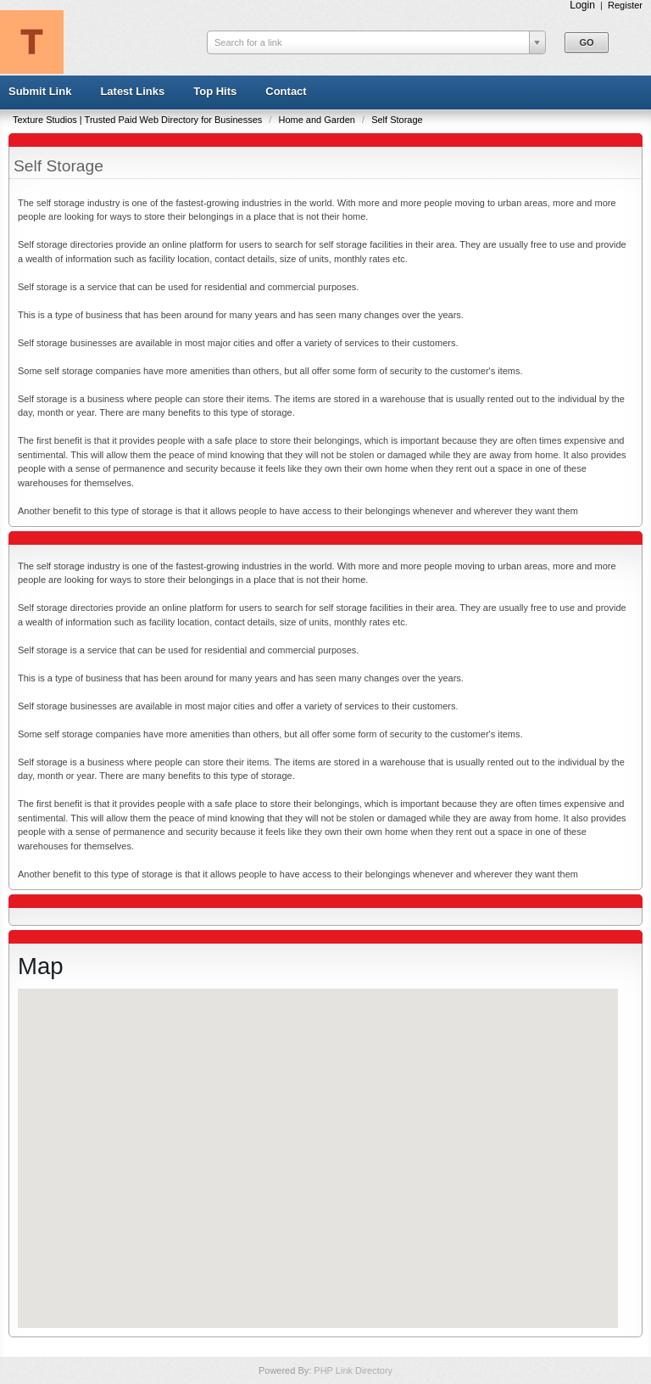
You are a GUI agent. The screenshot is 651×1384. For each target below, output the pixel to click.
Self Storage (397, 120)
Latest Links (132, 91)
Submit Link (39, 91)
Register (625, 5)
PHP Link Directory (353, 1370)
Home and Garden (318, 120)
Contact (285, 91)
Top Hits (214, 91)
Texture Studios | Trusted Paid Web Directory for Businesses (138, 120)
